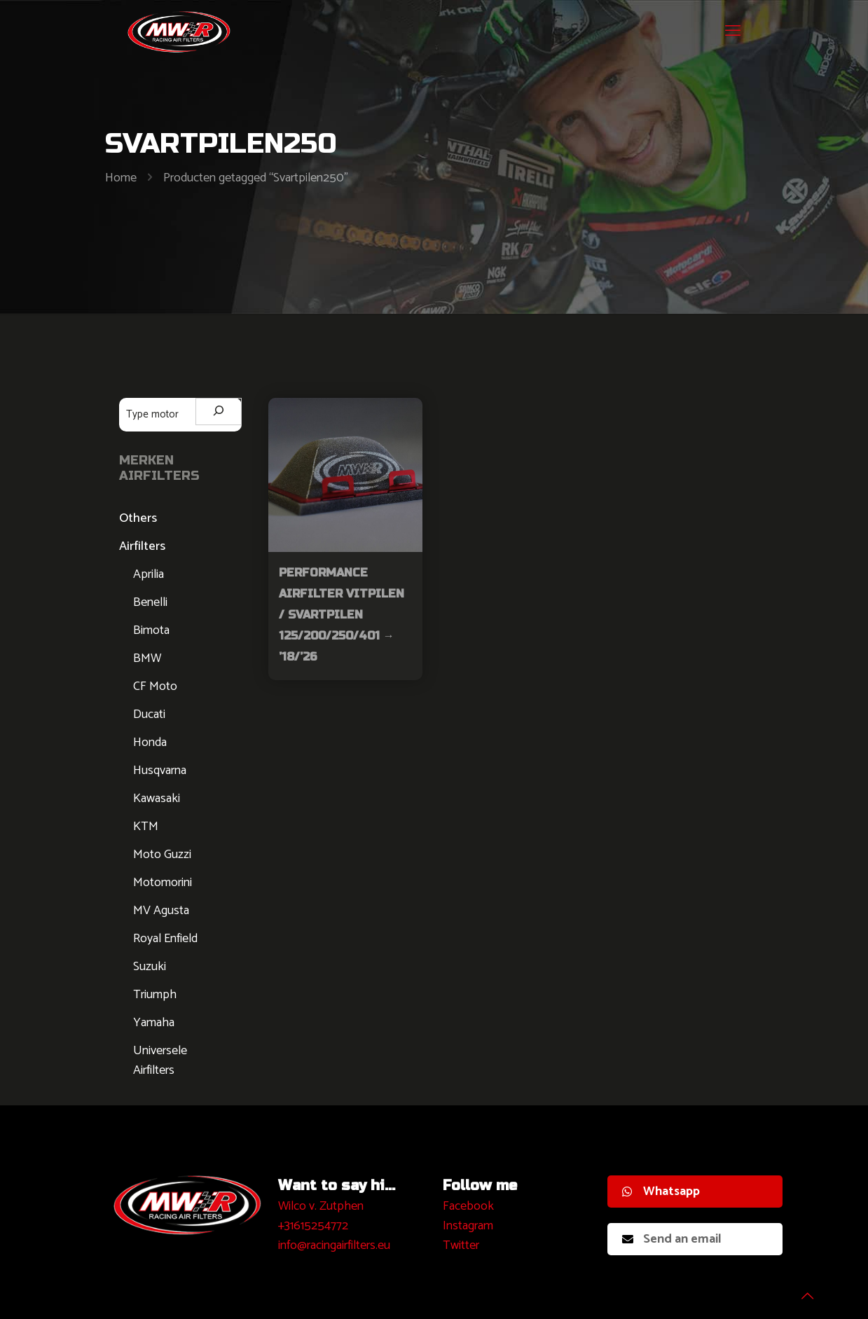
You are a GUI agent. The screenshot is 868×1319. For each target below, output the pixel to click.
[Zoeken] (218, 411)
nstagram (469, 1225)
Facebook (468, 1206)
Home (121, 177)
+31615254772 (313, 1225)
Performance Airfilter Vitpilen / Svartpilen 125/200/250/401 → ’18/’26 (341, 614)
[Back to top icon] (800, 1290)
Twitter (461, 1245)
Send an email (672, 1239)
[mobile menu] (733, 31)
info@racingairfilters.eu (334, 1245)
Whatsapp (661, 1191)
